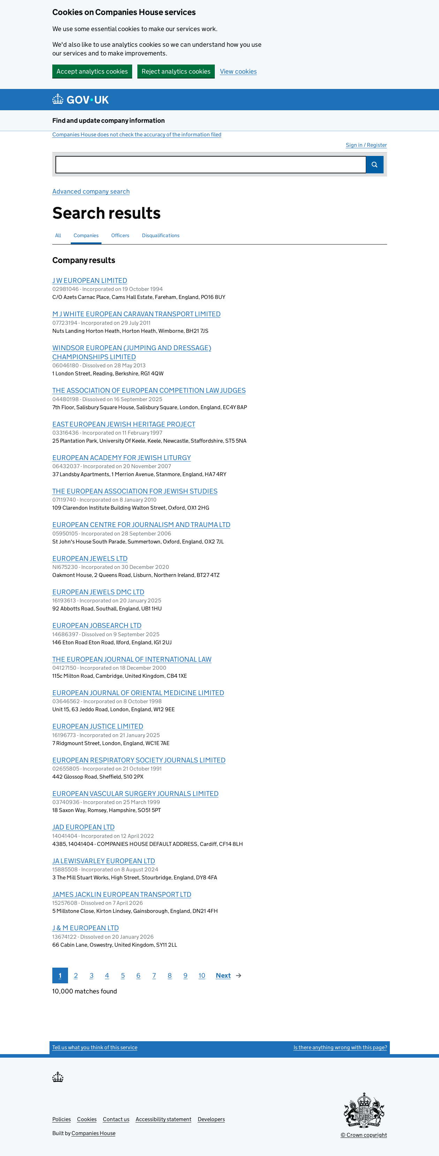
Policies (61, 1119)
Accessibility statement (163, 1119)
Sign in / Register (366, 145)
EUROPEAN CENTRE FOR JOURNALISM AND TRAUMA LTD (141, 524)
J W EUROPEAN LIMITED (89, 280)
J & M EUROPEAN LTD (85, 928)
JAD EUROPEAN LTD (83, 827)
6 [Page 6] (138, 975)
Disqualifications (161, 235)
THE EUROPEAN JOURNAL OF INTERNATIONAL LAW (132, 659)
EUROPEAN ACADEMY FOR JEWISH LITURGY (121, 457)
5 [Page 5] (123, 975)
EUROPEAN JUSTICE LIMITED (97, 726)
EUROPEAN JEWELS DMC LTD (98, 592)
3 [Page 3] (91, 975)
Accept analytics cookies (92, 71)
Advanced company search (91, 191)
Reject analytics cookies (176, 71)
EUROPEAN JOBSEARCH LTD (97, 625)
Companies (86, 235)
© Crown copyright (364, 1135)
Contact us (116, 1119)
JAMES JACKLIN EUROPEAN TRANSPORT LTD (121, 894)
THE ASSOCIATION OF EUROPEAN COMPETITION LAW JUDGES (149, 390)
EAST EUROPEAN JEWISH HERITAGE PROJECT (123, 424)
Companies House (93, 1133)
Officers (120, 235)
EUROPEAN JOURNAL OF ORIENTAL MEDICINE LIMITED (138, 693)
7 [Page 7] (154, 975)
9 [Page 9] (185, 975)
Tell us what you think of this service (94, 1047)
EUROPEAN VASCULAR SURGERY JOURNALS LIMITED (135, 793)
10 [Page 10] (202, 975)
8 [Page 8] (170, 975)
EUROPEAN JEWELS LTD (90, 558)
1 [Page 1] (60, 975)
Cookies (87, 1119)
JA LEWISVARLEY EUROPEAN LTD (103, 861)
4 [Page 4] (107, 975)
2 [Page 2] (76, 975)
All (58, 235)
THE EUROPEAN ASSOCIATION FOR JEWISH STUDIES (135, 491)
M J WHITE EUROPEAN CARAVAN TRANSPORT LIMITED (136, 314)
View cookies (238, 71)
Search (375, 164)
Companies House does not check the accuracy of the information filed (136, 134)
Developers (211, 1119)
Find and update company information (108, 121)
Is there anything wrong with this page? (340, 1047)
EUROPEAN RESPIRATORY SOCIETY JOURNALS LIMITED (139, 760)
